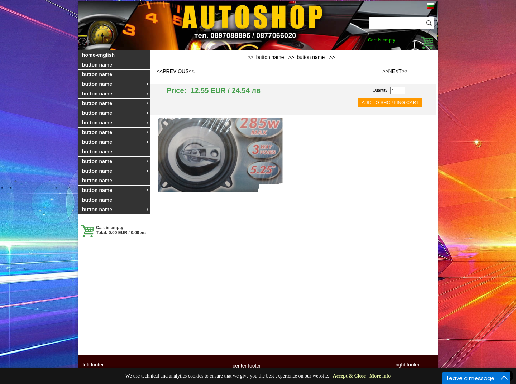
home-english (98, 55)
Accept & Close (349, 376)
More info (380, 376)
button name (97, 65)
